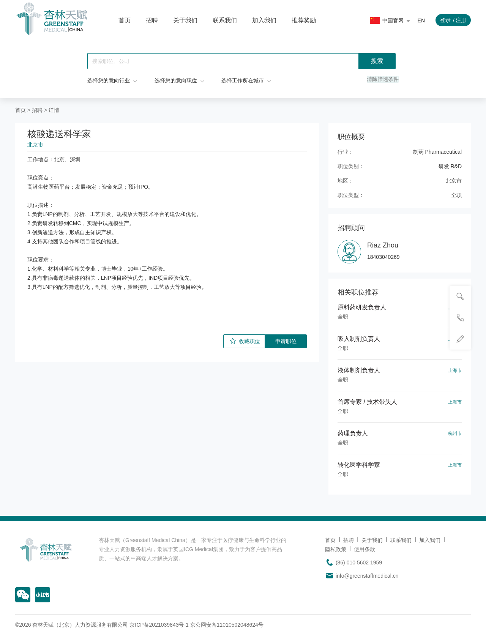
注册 (461, 20)
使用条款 (364, 549)
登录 (445, 20)
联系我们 (225, 20)
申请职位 (286, 341)
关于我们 (185, 20)
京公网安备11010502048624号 (227, 624)
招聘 (152, 20)
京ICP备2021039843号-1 (159, 624)
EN (421, 20)
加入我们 (264, 20)
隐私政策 (335, 549)
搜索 (377, 61)
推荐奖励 (304, 20)
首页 (124, 20)
